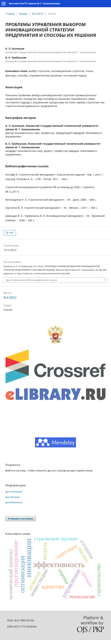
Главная (9, 13)
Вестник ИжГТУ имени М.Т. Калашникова (34, 3)
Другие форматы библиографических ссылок (31, 280)
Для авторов (12, 497)
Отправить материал (20, 518)
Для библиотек (13, 502)
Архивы (23, 13)
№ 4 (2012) (37, 13)
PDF (11, 232)
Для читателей (13, 491)
